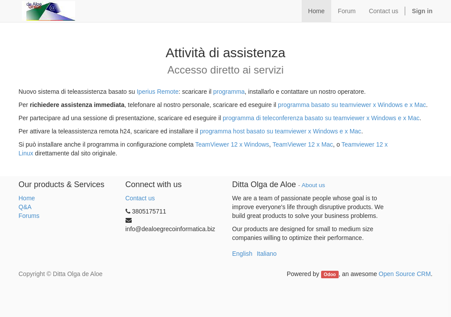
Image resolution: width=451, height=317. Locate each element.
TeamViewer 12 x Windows (232, 144)
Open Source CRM (405, 273)
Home (26, 198)
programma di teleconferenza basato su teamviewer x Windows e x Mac (321, 118)
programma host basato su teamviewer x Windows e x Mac (280, 131)
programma (229, 91)
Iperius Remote (157, 91)
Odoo (330, 274)
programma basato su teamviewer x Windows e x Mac (352, 104)
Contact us (140, 198)
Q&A (25, 206)
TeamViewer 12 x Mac (303, 144)
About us (313, 185)
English (242, 253)
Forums (28, 215)
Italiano (267, 253)
